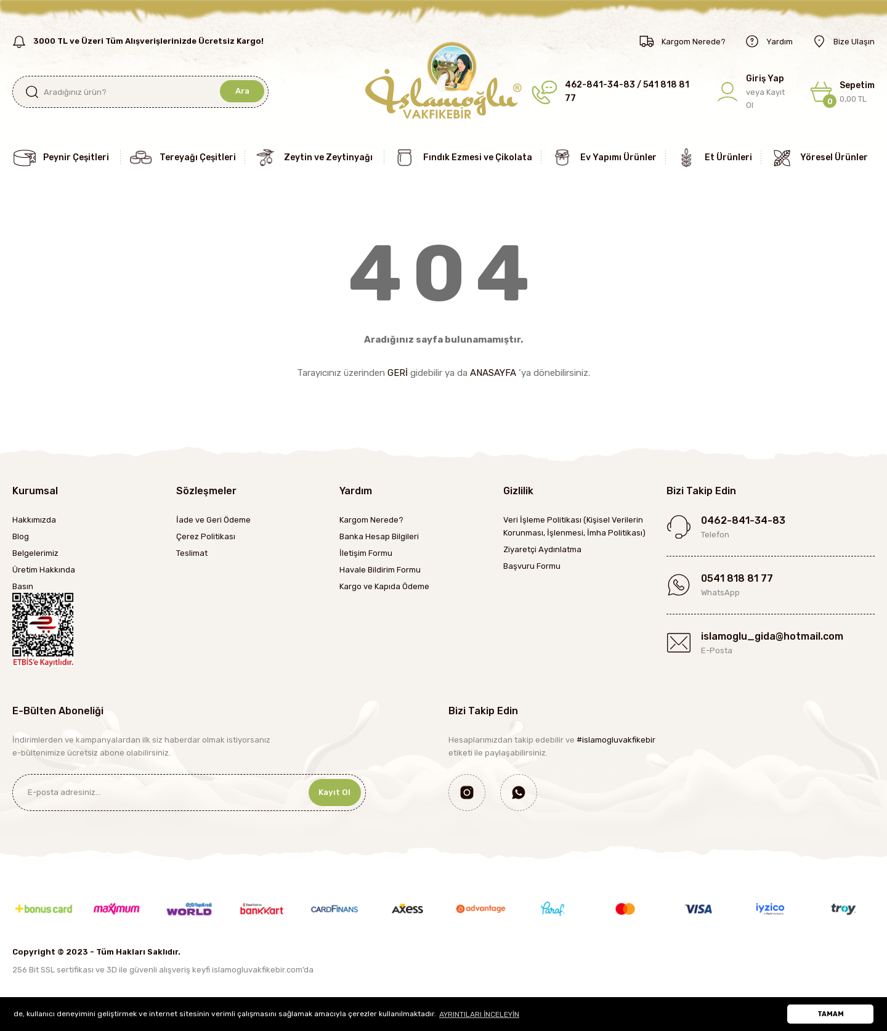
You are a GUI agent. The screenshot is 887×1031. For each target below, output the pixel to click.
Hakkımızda (34, 519)
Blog (20, 536)
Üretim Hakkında (43, 569)
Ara (241, 91)
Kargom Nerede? (371, 519)
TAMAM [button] (830, 1014)
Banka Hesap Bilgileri (379, 536)
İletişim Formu (365, 553)
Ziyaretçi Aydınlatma (542, 549)
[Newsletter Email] (189, 792)
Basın (22, 586)
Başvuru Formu (532, 566)
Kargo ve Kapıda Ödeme (384, 586)
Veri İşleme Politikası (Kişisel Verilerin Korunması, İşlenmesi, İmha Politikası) (574, 526)
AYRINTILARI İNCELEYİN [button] (479, 1014)
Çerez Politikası (205, 536)
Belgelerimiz (35, 553)
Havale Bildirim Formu (380, 569)
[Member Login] (754, 92)
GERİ (397, 372)
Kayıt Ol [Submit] (332, 792)
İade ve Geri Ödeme (213, 519)
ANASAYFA (493, 372)
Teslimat (192, 553)
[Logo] (443, 79)
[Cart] (842, 92)
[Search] (140, 92)
